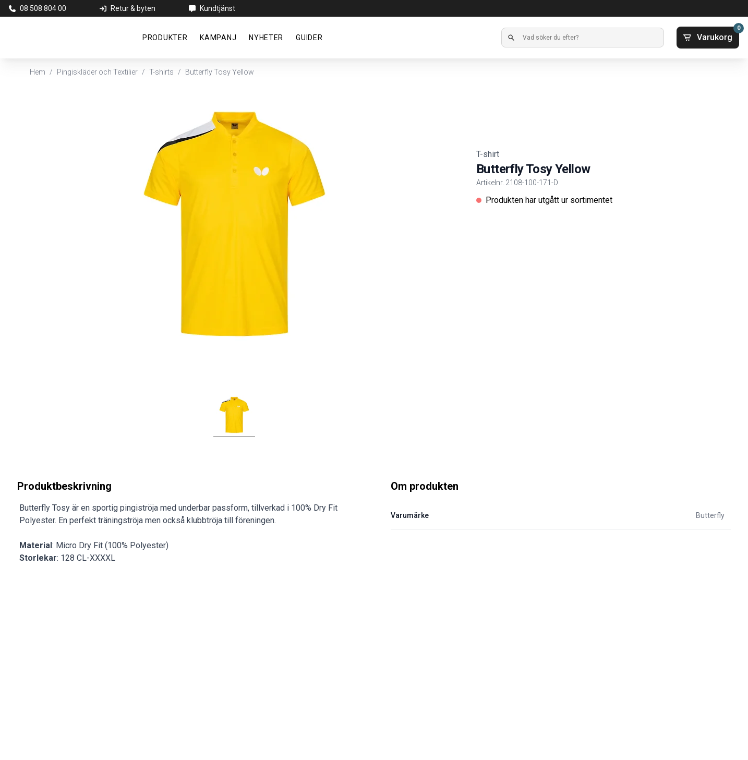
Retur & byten (133, 8)
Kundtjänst (217, 8)
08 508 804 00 (43, 8)
